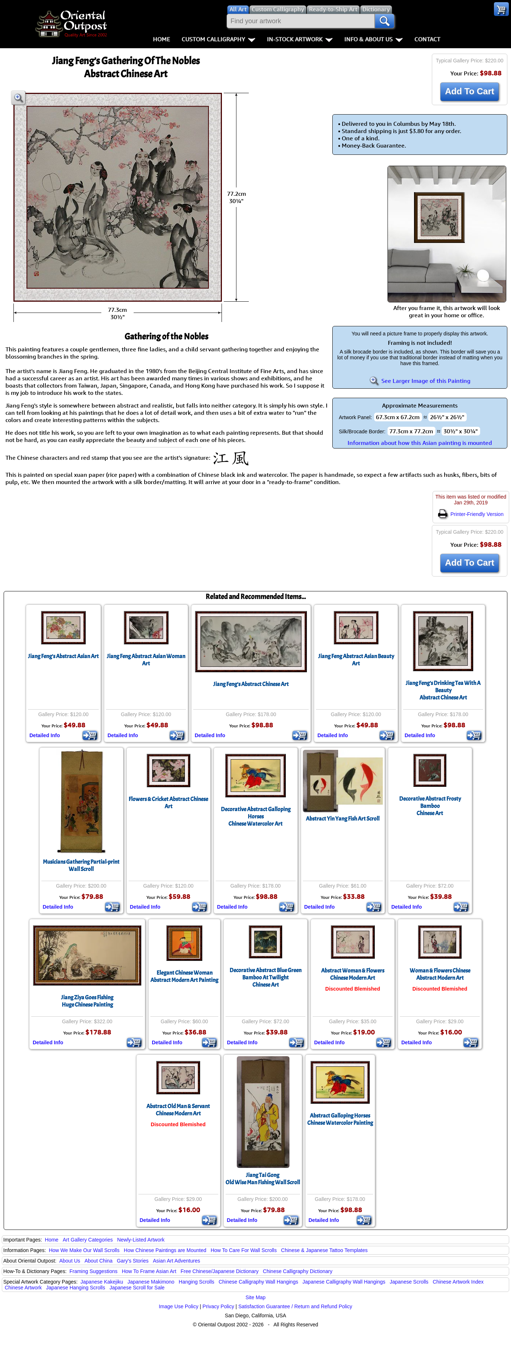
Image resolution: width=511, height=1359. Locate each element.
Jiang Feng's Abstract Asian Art (63, 656)
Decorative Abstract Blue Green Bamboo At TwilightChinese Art (265, 977)
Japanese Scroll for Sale (137, 1287)
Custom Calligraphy (218, 39)
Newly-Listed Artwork (141, 1240)
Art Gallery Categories (88, 1240)
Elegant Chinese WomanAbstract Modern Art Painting (184, 976)
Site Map (255, 1297)
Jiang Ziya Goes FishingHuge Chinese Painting (87, 1001)
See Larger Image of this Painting (419, 380)
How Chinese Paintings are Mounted (165, 1250)
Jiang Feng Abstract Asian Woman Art (146, 660)
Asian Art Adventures (176, 1261)
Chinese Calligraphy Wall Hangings (258, 1282)
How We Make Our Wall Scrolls (84, 1250)
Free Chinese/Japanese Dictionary (220, 1271)
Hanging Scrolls (196, 1282)
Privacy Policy (218, 1306)
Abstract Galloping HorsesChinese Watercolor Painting (340, 1119)
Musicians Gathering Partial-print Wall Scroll (81, 865)
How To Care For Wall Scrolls (244, 1250)
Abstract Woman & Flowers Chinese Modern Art (352, 974)
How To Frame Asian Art (149, 1271)
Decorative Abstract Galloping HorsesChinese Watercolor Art (256, 816)
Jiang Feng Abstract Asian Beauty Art (356, 660)
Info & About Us (373, 39)
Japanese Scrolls (409, 1282)
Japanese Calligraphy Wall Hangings (344, 1282)
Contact (427, 39)
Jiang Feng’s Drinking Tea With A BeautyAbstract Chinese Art (443, 690)
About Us (69, 1261)
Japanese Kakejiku (102, 1282)
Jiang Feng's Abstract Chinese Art (251, 684)
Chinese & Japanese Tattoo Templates (324, 1250)
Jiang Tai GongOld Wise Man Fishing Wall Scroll (263, 1179)
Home (161, 39)
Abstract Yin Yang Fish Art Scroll (343, 818)
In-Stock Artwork (300, 39)
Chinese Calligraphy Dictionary (297, 1271)
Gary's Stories (133, 1261)
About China (99, 1261)
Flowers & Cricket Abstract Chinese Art (168, 803)
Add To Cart (469, 91)
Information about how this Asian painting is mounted (420, 442)
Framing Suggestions (93, 1271)
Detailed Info (44, 735)
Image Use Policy (178, 1306)
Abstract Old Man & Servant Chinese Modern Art (178, 1110)
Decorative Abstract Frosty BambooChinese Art (430, 806)
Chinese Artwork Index (458, 1282)
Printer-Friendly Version (470, 514)
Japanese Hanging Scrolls (75, 1287)
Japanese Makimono (150, 1282)
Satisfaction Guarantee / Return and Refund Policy (295, 1306)
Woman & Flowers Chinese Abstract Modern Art (440, 974)
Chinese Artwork (23, 1287)
